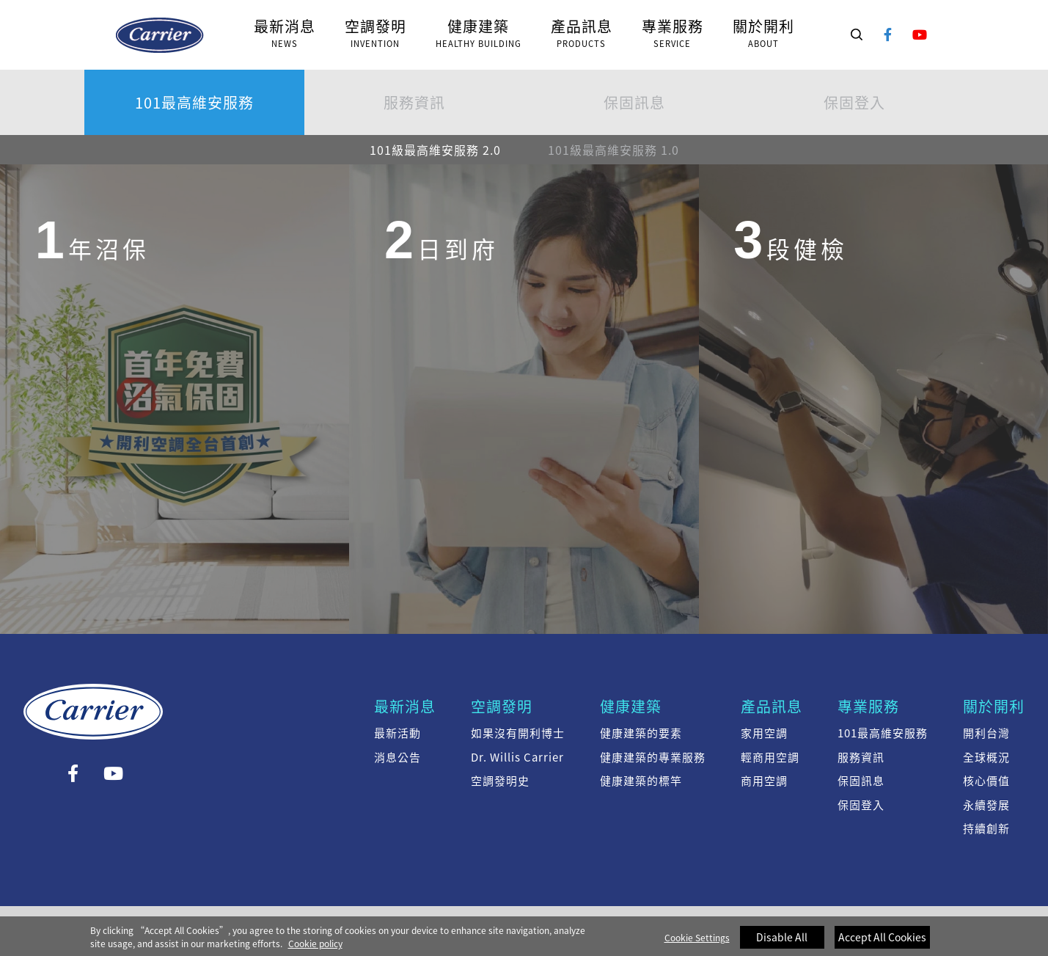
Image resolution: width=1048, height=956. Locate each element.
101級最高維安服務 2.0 (160, 35)
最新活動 (397, 733)
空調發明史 (500, 781)
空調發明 (501, 706)
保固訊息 (634, 102)
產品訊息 (771, 706)
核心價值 (986, 781)
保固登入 (854, 102)
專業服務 (868, 706)
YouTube (920, 35)
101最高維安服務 (194, 102)
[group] (174, 397)
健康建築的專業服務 (653, 757)
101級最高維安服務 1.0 (613, 149)
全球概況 (986, 757)
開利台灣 (986, 733)
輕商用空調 (770, 757)
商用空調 (764, 781)
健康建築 (631, 706)
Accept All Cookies (882, 942)
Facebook (888, 35)
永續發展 (986, 805)
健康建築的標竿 (641, 781)
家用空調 (764, 733)
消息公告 (397, 757)
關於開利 (994, 706)
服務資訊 (414, 102)
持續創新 (986, 828)
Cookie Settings (697, 943)
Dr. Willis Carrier (517, 757)
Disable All (781, 942)
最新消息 (405, 706)
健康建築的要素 (641, 733)
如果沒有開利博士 (518, 733)
